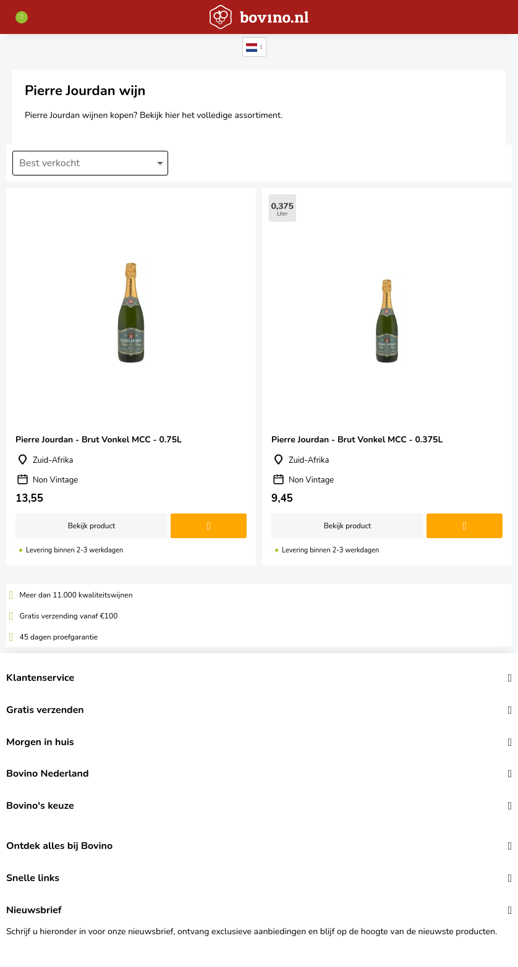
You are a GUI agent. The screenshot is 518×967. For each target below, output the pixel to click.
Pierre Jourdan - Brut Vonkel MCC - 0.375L (387, 376)
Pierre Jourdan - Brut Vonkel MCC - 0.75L (131, 376)
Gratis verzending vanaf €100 (69, 616)
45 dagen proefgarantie (59, 637)
